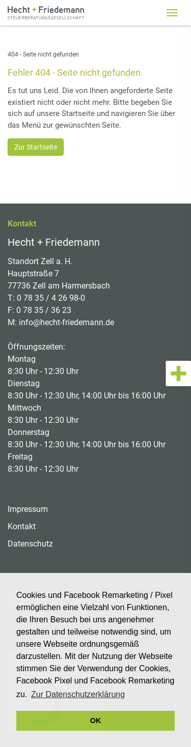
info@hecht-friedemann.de (66, 322)
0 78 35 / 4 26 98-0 (51, 298)
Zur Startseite (35, 147)
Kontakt (22, 526)
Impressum (28, 509)
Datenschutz (30, 544)
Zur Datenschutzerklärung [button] (78, 694)
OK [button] (95, 720)
